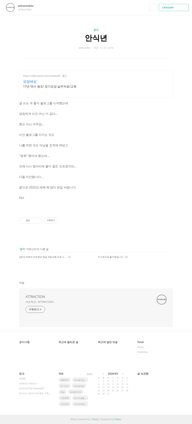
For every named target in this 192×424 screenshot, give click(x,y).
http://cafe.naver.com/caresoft (41, 75)
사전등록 (65, 398)
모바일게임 (79, 386)
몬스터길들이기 (81, 398)
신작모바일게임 (81, 404)
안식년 (96, 37)
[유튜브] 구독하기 (28, 383)
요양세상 (30, 81)
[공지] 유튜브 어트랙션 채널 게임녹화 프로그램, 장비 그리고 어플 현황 (43, 256)
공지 (96, 30)
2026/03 (113, 373)
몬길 (63, 392)
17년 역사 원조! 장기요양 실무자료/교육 (49, 86)
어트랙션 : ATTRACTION (39, 302)
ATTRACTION (35, 296)
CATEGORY (174, 7)
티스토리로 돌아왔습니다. (111, 256)
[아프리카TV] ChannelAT (31, 388)
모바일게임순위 (81, 380)
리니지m (65, 386)
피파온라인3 (75, 392)
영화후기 (65, 380)
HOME (22, 378)
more (89, 373)
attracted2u (27, 6)
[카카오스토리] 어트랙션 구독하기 (35, 393)
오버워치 (65, 404)
